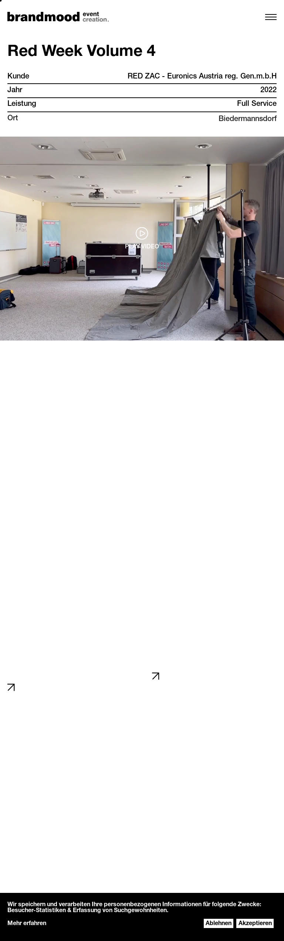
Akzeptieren (255, 924)
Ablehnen (218, 924)
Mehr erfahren (26, 924)
